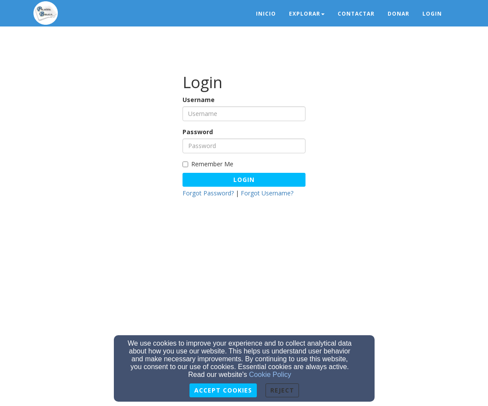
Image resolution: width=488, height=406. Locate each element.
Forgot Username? (267, 193)
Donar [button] (398, 13)
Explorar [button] (307, 13)
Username (199, 100)
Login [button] (432, 13)
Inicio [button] (266, 13)
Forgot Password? (208, 193)
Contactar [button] (356, 13)
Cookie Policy (270, 374)
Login (244, 179)
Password (198, 132)
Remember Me (208, 164)
